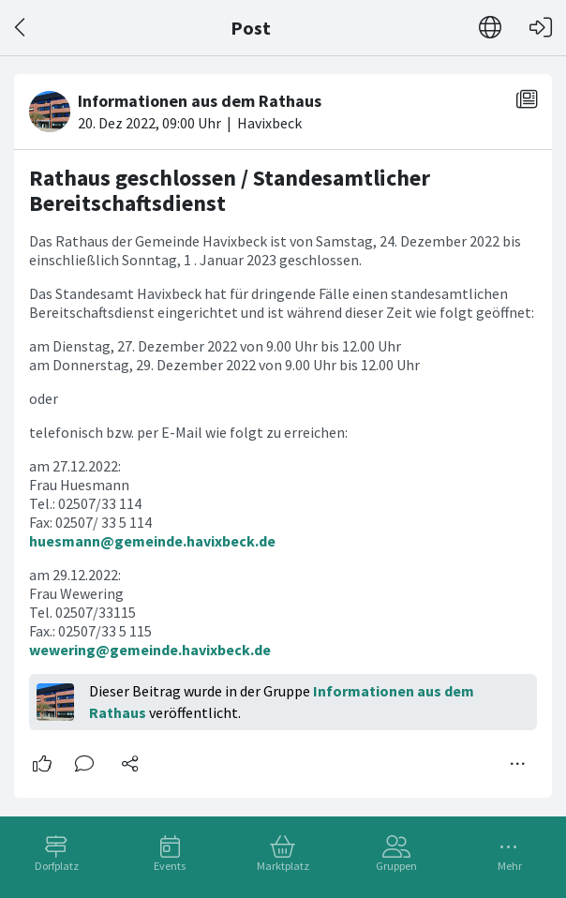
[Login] (540, 27)
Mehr (510, 866)
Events (170, 866)
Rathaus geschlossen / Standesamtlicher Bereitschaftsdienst (229, 190)
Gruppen (396, 866)
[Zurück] (21, 27)
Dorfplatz (57, 866)
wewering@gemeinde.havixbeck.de (150, 649)
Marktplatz (283, 866)
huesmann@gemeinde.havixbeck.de (152, 540)
